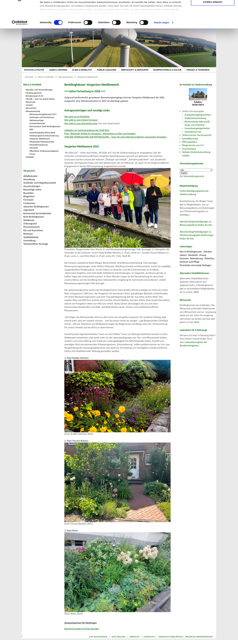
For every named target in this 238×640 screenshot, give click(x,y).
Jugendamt (28, 209)
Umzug (202, 255)
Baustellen (28, 193)
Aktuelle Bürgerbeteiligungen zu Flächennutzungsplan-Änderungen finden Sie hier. (196, 235)
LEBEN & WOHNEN (58, 70)
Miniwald (33, 147)
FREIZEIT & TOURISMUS (198, 70)
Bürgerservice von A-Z (193, 145)
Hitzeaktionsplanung (38, 144)
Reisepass (28, 233)
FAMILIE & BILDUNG (106, 70)
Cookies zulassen (212, 25)
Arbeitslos (209, 258)
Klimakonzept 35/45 (34, 96)
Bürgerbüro (29, 196)
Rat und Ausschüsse (33, 230)
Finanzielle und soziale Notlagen (195, 265)
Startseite (29, 77)
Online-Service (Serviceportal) (196, 135)
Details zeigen (161, 46)
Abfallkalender (30, 176)
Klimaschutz (31, 108)
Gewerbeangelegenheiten (197, 128)
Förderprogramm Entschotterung (44, 135)
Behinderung (196, 258)
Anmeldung (29, 179)
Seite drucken (119, 636)
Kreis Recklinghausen (33, 216)
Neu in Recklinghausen (191, 251)
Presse (32, 154)
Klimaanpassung (65, 77)
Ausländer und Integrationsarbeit (39, 182)
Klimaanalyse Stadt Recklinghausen (44, 126)
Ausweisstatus (189, 148)
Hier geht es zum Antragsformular (80, 123)
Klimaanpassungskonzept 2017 (43, 114)
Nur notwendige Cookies (212, 8)
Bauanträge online (32, 189)
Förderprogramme (34, 92)
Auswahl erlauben (212, 17)
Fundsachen (29, 203)
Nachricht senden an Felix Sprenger (81, 628)
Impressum (149, 636)
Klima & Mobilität (46, 77)
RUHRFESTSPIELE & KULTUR (167, 70)
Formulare (28, 199)
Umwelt (29, 105)
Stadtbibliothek (30, 237)
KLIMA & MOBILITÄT (82, 70)
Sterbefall (193, 255)
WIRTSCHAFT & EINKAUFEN (134, 70)
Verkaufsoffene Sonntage (35, 243)
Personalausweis (31, 226)
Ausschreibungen (31, 186)
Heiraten (208, 251)
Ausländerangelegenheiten (198, 114)
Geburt (183, 255)
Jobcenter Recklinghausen (36, 206)
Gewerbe (184, 258)
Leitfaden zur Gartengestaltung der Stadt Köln (86, 130)
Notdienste (28, 220)
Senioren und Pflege (189, 261)
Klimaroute (30, 102)
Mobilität (30, 157)
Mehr (196, 291)
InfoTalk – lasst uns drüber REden (40, 99)
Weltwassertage (36, 120)
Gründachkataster (37, 123)
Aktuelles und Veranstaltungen (39, 89)
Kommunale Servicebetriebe (37, 213)
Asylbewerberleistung (195, 118)
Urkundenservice (193, 131)
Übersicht (134, 636)
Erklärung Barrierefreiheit (199, 636)
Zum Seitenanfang (98, 636)
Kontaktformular (190, 138)
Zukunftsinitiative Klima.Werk (42, 132)
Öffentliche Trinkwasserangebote (44, 151)
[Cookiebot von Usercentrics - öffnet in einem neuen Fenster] (19, 46)
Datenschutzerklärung (133, 36)
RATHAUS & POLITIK (34, 70)
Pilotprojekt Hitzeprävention (41, 141)
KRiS (31, 129)
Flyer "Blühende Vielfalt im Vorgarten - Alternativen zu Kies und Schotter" (100, 133)
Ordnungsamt (30, 223)
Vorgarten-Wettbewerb (87, 77)
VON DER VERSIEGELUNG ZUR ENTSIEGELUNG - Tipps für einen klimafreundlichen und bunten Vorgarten (115, 136)
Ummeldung (29, 240)
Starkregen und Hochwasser (41, 117)
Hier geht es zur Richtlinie (77, 116)
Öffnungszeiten (189, 141)
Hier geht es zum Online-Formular (81, 119)
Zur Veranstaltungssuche (192, 176)
